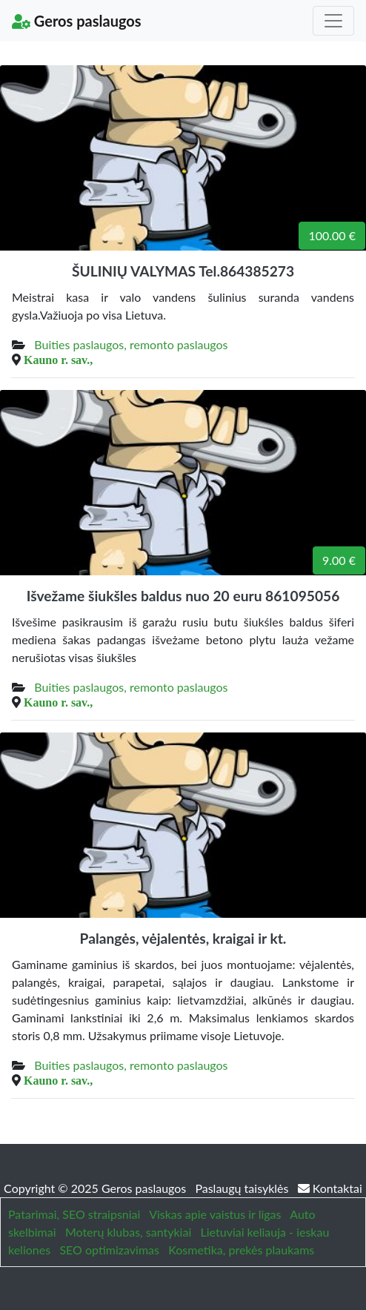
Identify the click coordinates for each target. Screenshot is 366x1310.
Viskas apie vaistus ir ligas (215, 1214)
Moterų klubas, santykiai (128, 1232)
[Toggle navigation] (333, 21)
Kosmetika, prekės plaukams (241, 1250)
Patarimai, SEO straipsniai (74, 1214)
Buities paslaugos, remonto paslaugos (130, 344)
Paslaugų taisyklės (243, 1188)
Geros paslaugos (77, 21)
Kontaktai (330, 1188)
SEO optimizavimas (109, 1250)
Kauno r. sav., (58, 359)
